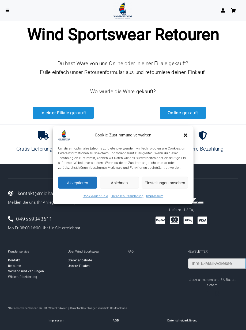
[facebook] (208, 293)
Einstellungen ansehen (165, 182)
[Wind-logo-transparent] (122, 5)
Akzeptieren (77, 182)
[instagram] (217, 293)
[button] (185, 135)
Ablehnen (119, 182)
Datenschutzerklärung (127, 196)
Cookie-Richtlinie (95, 196)
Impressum (154, 196)
